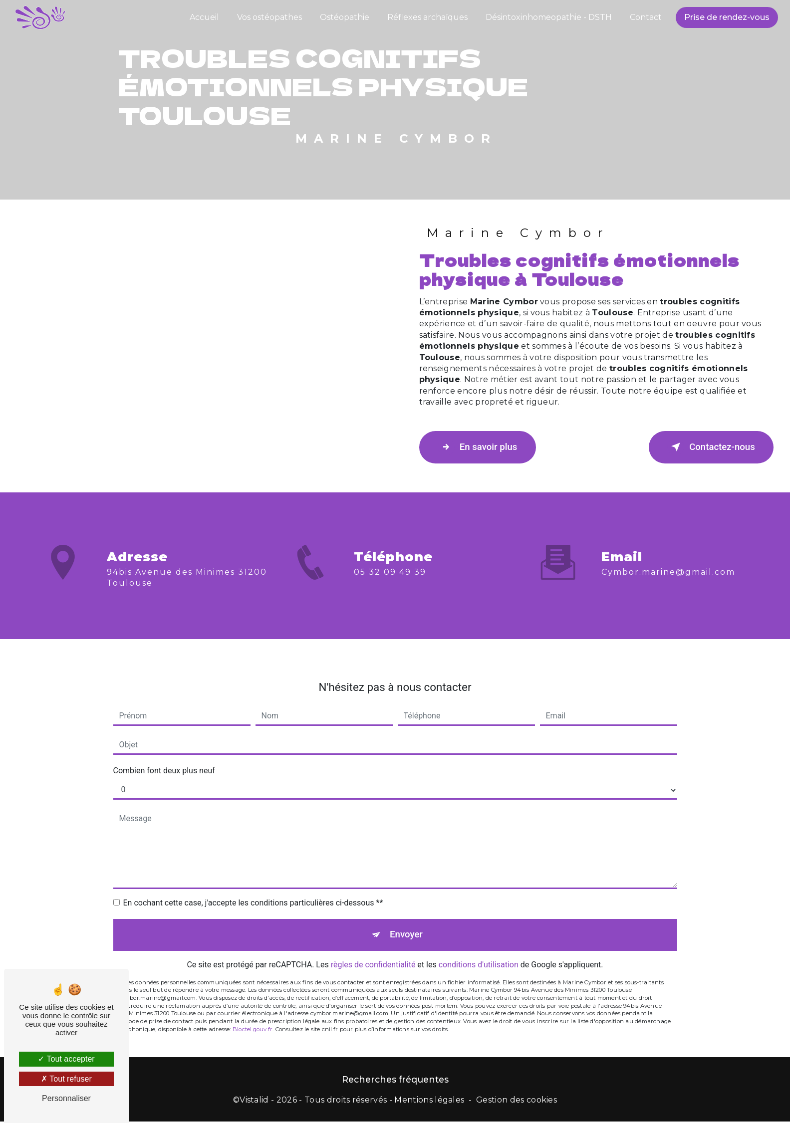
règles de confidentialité (373, 953)
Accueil (203, 17)
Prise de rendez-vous (726, 17)
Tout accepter (66, 1059)
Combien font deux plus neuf (164, 757)
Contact (645, 17)
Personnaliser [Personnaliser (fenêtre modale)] (66, 1098)
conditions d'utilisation (479, 953)
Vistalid (254, 1101)
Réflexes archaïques (426, 17)
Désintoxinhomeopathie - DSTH (548, 17)
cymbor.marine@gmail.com (668, 559)
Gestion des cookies (516, 1101)
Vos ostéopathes (268, 17)
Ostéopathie (343, 17)
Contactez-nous (708, 447)
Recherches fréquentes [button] (395, 1081)
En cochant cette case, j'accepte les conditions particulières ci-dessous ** (253, 890)
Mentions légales (429, 1101)
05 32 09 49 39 (390, 585)
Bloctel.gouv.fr (252, 1017)
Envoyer (406, 922)
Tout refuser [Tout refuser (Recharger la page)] (66, 1079)
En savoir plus (480, 447)
